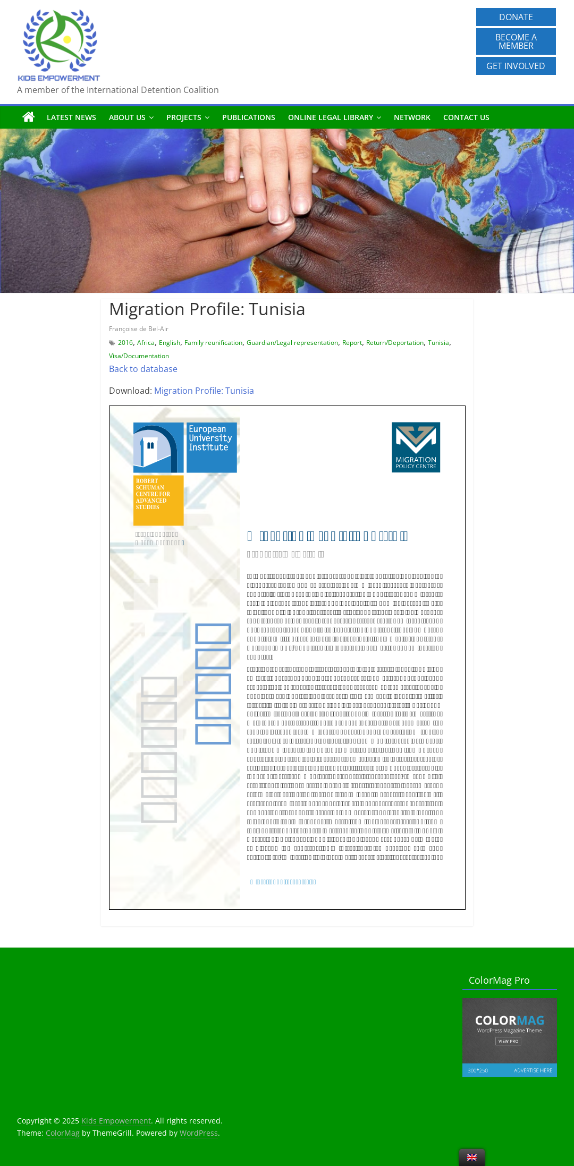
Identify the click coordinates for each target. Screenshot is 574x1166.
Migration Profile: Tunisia (204, 390)
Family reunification (213, 342)
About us (127, 117)
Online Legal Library (330, 117)
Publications (248, 117)
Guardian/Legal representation (292, 342)
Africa (146, 342)
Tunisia (438, 342)
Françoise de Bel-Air (138, 328)
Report (352, 342)
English (169, 342)
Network (412, 117)
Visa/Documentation (139, 355)
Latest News (71, 117)
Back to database (143, 369)
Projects (183, 117)
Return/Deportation (395, 342)
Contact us (466, 117)
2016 (125, 342)
